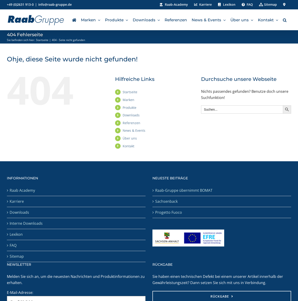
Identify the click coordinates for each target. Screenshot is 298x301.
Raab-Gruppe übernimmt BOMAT (183, 190)
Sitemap (17, 256)
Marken (128, 100)
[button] (285, 19)
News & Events (134, 130)
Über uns (130, 138)
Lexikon (16, 234)
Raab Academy (22, 190)
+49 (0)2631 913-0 (20, 4)
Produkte (129, 107)
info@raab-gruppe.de (55, 4)
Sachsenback (166, 201)
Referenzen (131, 123)
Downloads (131, 115)
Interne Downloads (26, 223)
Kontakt (128, 146)
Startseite (130, 92)
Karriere (17, 201)
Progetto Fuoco (168, 212)
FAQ (13, 245)
